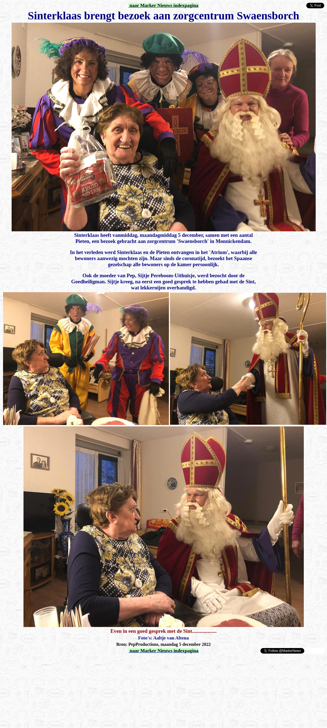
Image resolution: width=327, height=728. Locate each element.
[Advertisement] (67, 662)
